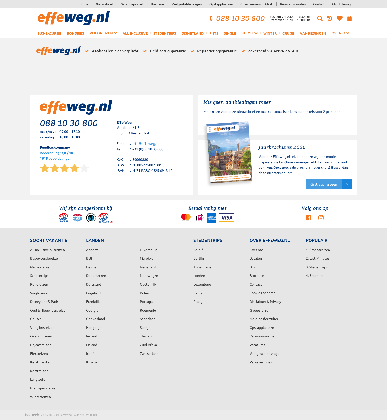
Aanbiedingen (313, 33)
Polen (144, 293)
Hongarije (93, 327)
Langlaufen (38, 379)
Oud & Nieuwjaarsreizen (49, 310)
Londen (199, 275)
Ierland (91, 336)
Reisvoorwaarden (293, 4)
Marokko (146, 258)
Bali (89, 258)
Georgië (92, 310)
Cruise (288, 33)
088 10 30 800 (236, 18)
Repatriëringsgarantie (213, 51)
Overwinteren (41, 336)
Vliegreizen (103, 33)
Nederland (148, 267)
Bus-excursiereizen (45, 258)
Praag (198, 301)
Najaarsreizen (40, 344)
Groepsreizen (260, 310)
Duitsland (93, 284)
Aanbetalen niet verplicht (111, 51)
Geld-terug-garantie (163, 51)
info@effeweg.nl (145, 143)
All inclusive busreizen (47, 249)
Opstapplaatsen (221, 4)
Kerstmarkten (41, 362)
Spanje (145, 327)
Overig (340, 33)
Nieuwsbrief (104, 4)
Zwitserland (149, 353)
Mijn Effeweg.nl (343, 4)
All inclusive (135, 33)
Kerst (250, 33)
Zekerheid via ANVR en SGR (268, 51)
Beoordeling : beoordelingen (56, 155)
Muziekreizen (40, 267)
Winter (270, 33)
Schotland (147, 318)
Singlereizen (40, 293)
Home (83, 4)
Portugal (147, 301)
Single (230, 33)
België (91, 267)
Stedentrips (164, 33)
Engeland (93, 293)
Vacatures (257, 344)
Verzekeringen (261, 362)
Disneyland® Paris (44, 301)
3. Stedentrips (317, 267)
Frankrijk (93, 301)
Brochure (157, 4)
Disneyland (193, 33)
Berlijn (199, 258)
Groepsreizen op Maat (256, 4)
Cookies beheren (263, 292)
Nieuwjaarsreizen (43, 388)
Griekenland (95, 318)
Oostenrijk (148, 284)
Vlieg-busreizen (42, 327)
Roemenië (148, 310)
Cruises (35, 318)
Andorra (92, 249)
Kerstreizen (39, 370)
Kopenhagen (203, 267)
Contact (319, 4)
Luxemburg (202, 284)
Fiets (213, 33)
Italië (90, 353)
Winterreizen (40, 396)
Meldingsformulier (264, 318)
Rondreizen (39, 284)
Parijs (198, 293)
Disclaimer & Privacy (265, 301)
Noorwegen (149, 275)
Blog (253, 267)
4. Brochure (315, 275)
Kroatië (92, 362)
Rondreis (75, 33)
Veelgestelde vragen (187, 4)
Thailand (146, 336)
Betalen (256, 258)
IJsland (91, 344)
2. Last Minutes (317, 258)
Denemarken (96, 275)
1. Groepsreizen (318, 249)
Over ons (256, 249)
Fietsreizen (39, 353)
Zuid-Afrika (148, 344)
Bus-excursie (49, 33)
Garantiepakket (132, 4)
